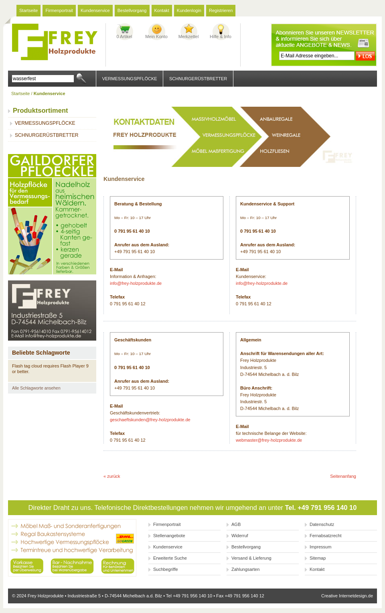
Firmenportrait (59, 10)
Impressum (320, 546)
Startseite (28, 10)
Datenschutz (322, 524)
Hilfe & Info (220, 36)
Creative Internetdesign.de (347, 595)
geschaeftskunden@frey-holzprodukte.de (150, 419)
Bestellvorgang (132, 10)
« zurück (111, 476)
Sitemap (318, 558)
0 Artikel (124, 36)
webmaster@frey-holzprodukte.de (269, 440)
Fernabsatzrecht (325, 535)
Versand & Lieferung (251, 558)
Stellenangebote (169, 535)
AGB (236, 524)
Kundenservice (95, 10)
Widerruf (239, 535)
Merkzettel (188, 36)
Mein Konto (156, 36)
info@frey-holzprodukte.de (136, 283)
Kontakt (161, 10)
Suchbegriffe (165, 569)
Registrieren (221, 10)
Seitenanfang (343, 476)
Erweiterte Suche (170, 558)
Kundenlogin (189, 10)
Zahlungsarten (245, 569)
